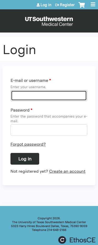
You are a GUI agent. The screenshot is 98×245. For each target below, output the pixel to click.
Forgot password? (28, 144)
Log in (46, 5)
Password (20, 110)
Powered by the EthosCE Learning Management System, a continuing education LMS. (76, 240)
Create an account (67, 171)
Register (67, 5)
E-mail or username (29, 80)
